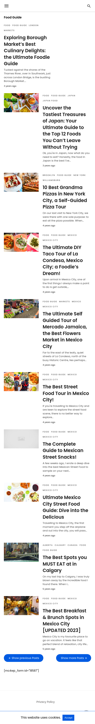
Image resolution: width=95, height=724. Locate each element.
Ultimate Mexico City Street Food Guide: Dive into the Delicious (65, 507)
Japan (71, 95)
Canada (73, 545)
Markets (9, 30)
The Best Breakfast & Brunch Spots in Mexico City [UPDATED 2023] (64, 621)
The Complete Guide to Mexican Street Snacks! (63, 450)
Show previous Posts (25, 658)
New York (80, 175)
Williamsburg (51, 180)
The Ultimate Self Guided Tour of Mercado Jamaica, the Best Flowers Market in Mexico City (65, 330)
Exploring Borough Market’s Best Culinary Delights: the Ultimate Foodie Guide (27, 50)
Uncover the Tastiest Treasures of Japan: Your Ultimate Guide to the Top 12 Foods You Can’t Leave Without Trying (64, 127)
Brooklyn (49, 175)
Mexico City (50, 240)
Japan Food (50, 100)
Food (7, 25)
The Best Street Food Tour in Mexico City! (66, 393)
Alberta (48, 545)
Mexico (72, 235)
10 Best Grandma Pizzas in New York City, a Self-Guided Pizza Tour (65, 197)
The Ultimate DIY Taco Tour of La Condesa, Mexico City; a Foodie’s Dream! (63, 260)
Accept (68, 717)
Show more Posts (72, 658)
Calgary (60, 545)
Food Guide (19, 25)
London (34, 25)
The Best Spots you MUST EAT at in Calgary (65, 564)
